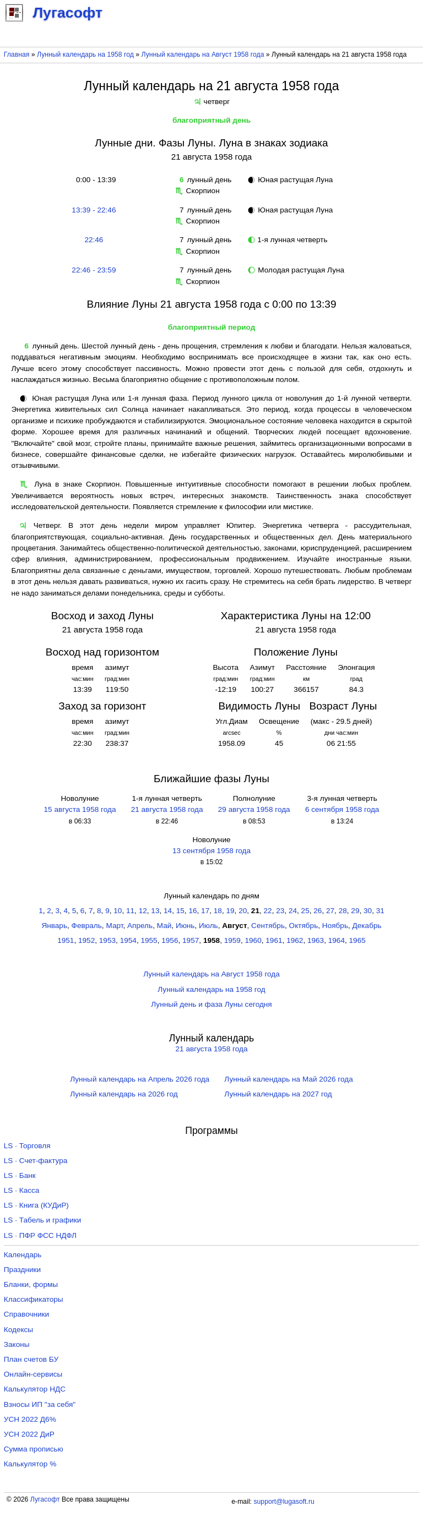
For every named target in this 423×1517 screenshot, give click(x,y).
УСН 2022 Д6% (30, 1419)
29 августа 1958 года (254, 809)
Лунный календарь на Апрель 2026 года (139, 1079)
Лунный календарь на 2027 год (278, 1094)
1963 (315, 940)
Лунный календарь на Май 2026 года (288, 1079)
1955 (148, 940)
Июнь (185, 925)
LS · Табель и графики (43, 1220)
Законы (17, 1344)
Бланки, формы (31, 1284)
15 (180, 911)
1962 (294, 940)
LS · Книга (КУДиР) (36, 1205)
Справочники (26, 1314)
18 (218, 911)
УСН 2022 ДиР (29, 1434)
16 (192, 911)
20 (242, 911)
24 (293, 911)
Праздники (22, 1269)
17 (205, 911)
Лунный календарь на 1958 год (85, 54)
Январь (54, 925)
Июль (208, 925)
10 (117, 911)
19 (230, 911)
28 (343, 911)
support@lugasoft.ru (283, 1501)
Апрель (140, 925)
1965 (357, 940)
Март (114, 925)
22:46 (93, 240)
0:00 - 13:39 (94, 180)
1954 (128, 940)
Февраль (87, 925)
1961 (273, 940)
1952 (86, 940)
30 (368, 911)
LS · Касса (22, 1190)
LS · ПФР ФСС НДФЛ (40, 1235)
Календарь (23, 1255)
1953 (107, 940)
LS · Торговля (27, 1146)
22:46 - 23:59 (94, 270)
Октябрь (303, 925)
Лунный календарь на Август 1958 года (203, 54)
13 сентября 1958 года (211, 851)
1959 (232, 940)
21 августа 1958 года (167, 809)
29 (355, 911)
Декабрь (367, 925)
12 (143, 911)
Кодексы (18, 1329)
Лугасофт (45, 1499)
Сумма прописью (33, 1449)
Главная (17, 54)
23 (280, 911)
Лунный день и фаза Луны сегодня (211, 1004)
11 (130, 911)
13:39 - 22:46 (94, 210)
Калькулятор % (30, 1464)
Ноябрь (335, 925)
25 (305, 911)
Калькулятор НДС (35, 1389)
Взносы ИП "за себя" (39, 1404)
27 (330, 911)
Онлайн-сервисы (33, 1374)
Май (164, 925)
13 (155, 911)
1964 (336, 940)
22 (268, 911)
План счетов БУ (31, 1359)
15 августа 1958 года (80, 809)
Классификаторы (33, 1299)
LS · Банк (20, 1175)
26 (317, 911)
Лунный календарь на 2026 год (123, 1094)
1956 (169, 940)
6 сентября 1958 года (342, 809)
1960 (253, 940)
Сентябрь (268, 925)
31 (380, 911)
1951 (65, 940)
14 (168, 911)
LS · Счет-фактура (36, 1160)
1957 (190, 940)
